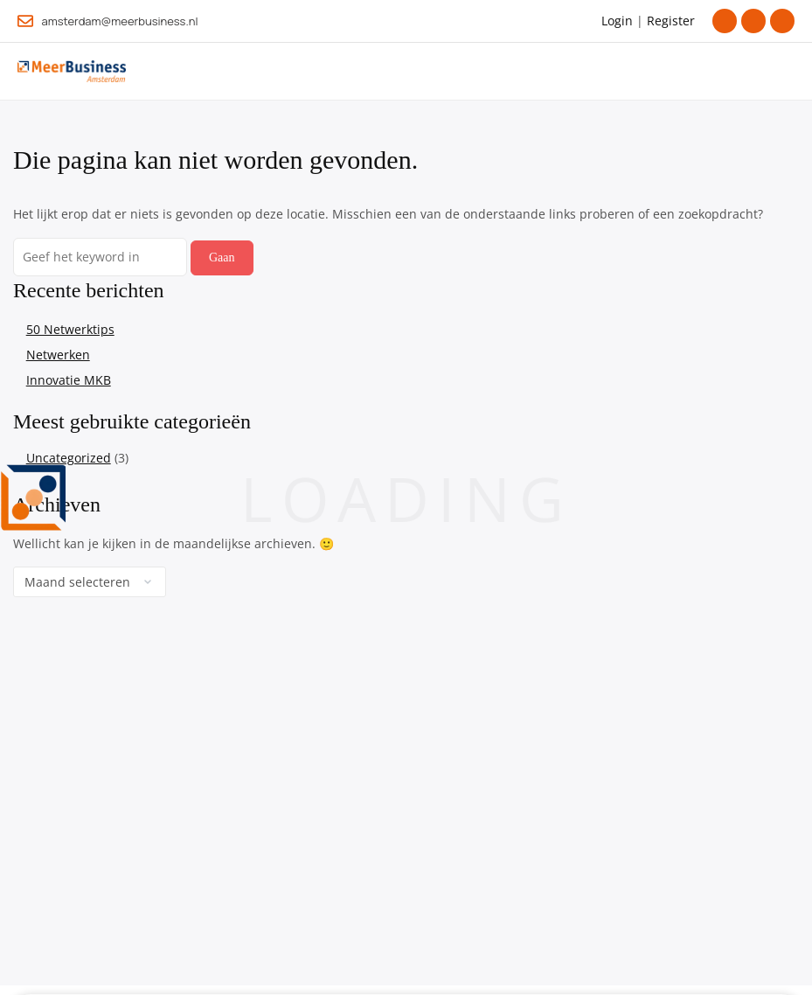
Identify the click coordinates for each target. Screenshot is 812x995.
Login (617, 20)
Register (671, 20)
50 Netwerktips (70, 329)
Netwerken (58, 354)
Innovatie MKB (68, 380)
